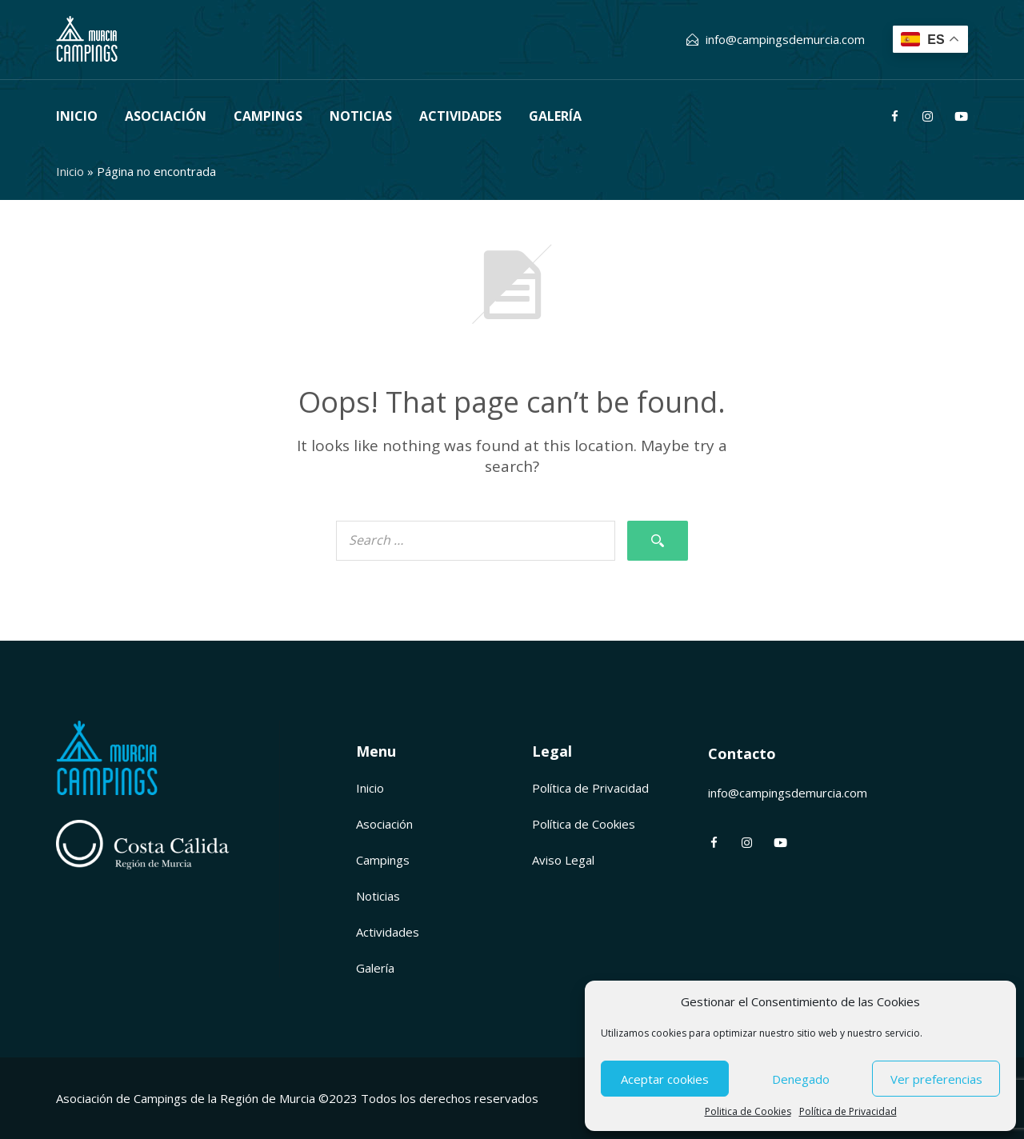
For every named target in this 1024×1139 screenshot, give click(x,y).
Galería (555, 116)
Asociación (165, 116)
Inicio (77, 116)
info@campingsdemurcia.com (785, 39)
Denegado (801, 1079)
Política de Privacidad (848, 1111)
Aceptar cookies (665, 1079)
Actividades (460, 116)
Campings (268, 116)
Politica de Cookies (748, 1111)
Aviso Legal (563, 860)
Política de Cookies (583, 824)
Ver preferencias (936, 1079)
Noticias (361, 116)
